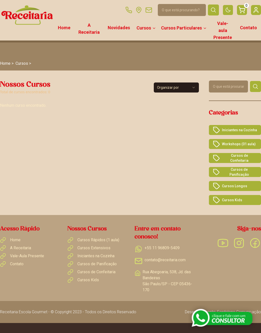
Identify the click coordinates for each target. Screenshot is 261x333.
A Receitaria (89, 29)
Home (64, 27)
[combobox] (176, 87)
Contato (248, 27)
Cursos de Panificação (231, 172)
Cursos (146, 27)
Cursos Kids (227, 200)
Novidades (119, 27)
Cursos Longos (230, 186)
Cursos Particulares (184, 27)
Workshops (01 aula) (234, 144)
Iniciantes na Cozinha (235, 130)
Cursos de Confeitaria (230, 158)
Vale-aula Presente (222, 31)
